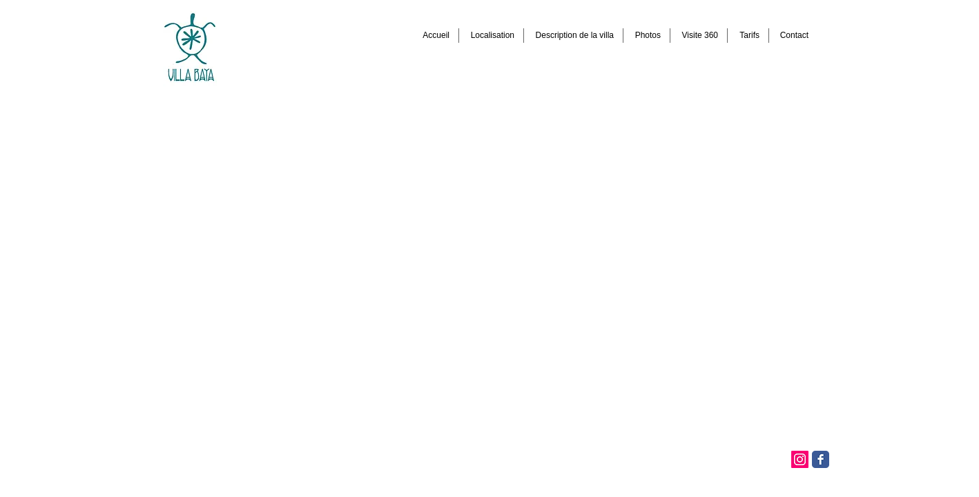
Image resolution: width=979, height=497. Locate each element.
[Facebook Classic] (820, 459)
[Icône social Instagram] (799, 459)
